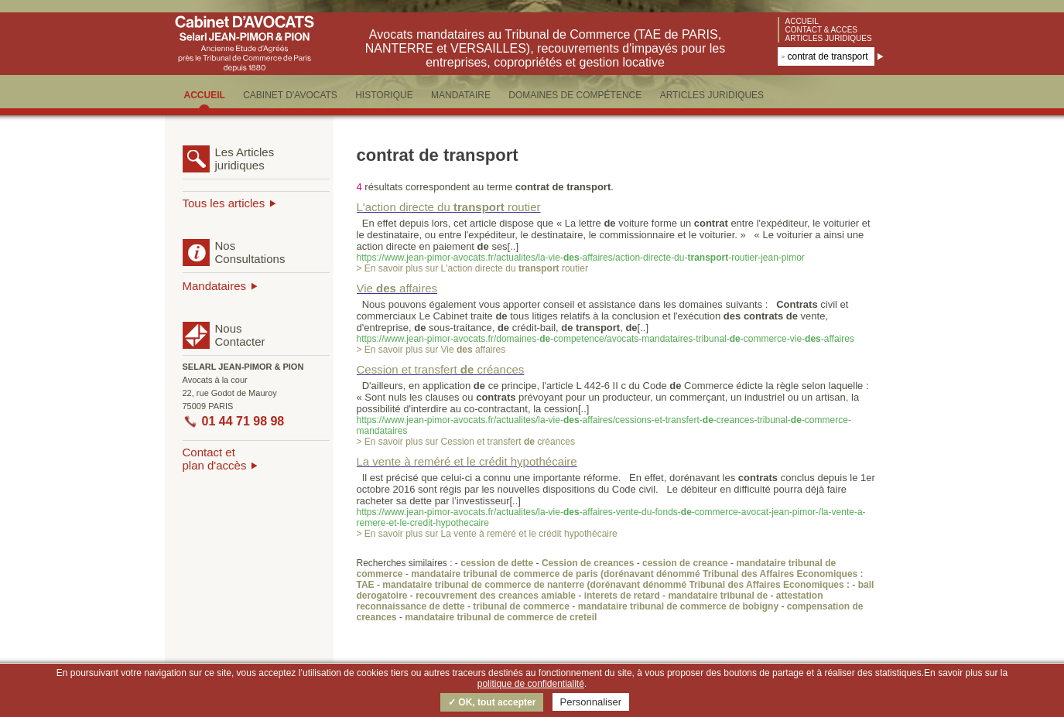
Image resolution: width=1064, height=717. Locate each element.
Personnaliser (591, 702)
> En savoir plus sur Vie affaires (431, 349)
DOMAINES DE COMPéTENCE (574, 95)
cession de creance (685, 563)
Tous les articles (224, 203)
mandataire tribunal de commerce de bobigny (678, 606)
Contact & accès (821, 30)
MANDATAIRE (461, 95)
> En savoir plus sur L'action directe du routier (472, 268)
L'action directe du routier (449, 206)
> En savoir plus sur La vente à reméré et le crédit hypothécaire (487, 533)
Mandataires (215, 285)
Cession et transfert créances (441, 369)
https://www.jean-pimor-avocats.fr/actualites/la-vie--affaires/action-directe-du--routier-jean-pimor (581, 257)
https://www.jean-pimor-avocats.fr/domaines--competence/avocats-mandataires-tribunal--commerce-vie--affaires (605, 338)
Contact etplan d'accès (215, 459)
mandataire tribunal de (718, 595)
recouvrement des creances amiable (496, 595)
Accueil (802, 21)
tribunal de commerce (521, 606)
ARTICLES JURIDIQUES (712, 95)
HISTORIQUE (383, 95)
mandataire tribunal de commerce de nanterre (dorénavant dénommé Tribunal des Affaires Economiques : (617, 584)
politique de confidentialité (530, 683)
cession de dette (496, 563)
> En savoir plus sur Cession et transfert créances (466, 441)
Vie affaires (397, 288)
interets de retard (622, 595)
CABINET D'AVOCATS (290, 95)
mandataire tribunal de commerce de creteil (501, 617)
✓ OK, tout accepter (491, 702)
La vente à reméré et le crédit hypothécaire (467, 461)
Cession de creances (588, 563)
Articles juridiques (828, 38)
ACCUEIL (204, 95)
